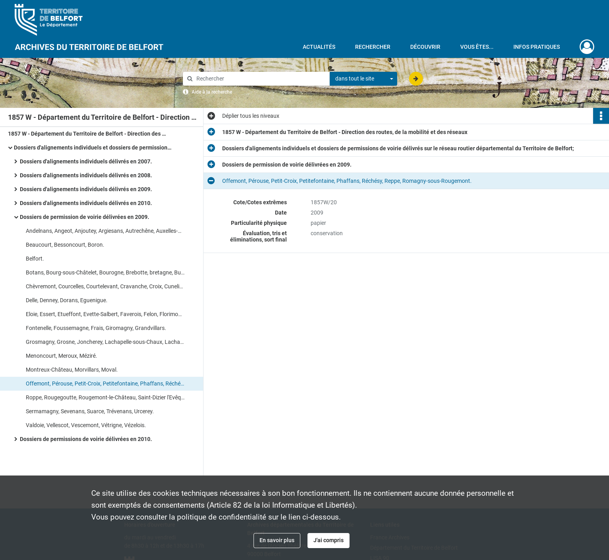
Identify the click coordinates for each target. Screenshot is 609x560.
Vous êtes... (477, 47)
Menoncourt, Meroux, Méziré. (61, 356)
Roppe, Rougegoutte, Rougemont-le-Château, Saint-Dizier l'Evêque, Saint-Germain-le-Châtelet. (105, 397)
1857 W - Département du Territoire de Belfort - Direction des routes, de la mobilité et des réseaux (87, 133)
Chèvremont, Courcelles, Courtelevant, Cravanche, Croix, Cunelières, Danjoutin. (105, 286)
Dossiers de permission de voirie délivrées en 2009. (84, 217)
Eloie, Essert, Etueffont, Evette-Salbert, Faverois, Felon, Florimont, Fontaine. (105, 314)
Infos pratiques (536, 47)
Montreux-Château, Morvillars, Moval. (72, 369)
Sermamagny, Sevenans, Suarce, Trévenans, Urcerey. (90, 411)
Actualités (319, 47)
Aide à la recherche (212, 92)
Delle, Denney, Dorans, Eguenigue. (67, 300)
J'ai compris (328, 540)
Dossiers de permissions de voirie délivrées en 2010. (86, 439)
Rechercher (372, 47)
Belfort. (35, 258)
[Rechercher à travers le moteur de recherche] (260, 79)
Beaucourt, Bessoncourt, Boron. (65, 245)
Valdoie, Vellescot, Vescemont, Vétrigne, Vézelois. (86, 425)
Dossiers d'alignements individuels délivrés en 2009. (86, 189)
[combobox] (363, 79)
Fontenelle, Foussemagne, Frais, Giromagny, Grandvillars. (96, 328)
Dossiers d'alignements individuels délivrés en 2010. (86, 203)
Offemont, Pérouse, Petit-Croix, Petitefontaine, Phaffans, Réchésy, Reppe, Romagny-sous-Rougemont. (105, 383)
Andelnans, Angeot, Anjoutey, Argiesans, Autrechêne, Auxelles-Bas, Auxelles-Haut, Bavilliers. (105, 231)
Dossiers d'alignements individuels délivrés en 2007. (86, 161)
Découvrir (425, 47)
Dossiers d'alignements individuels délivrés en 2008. (86, 175)
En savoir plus (276, 540)
